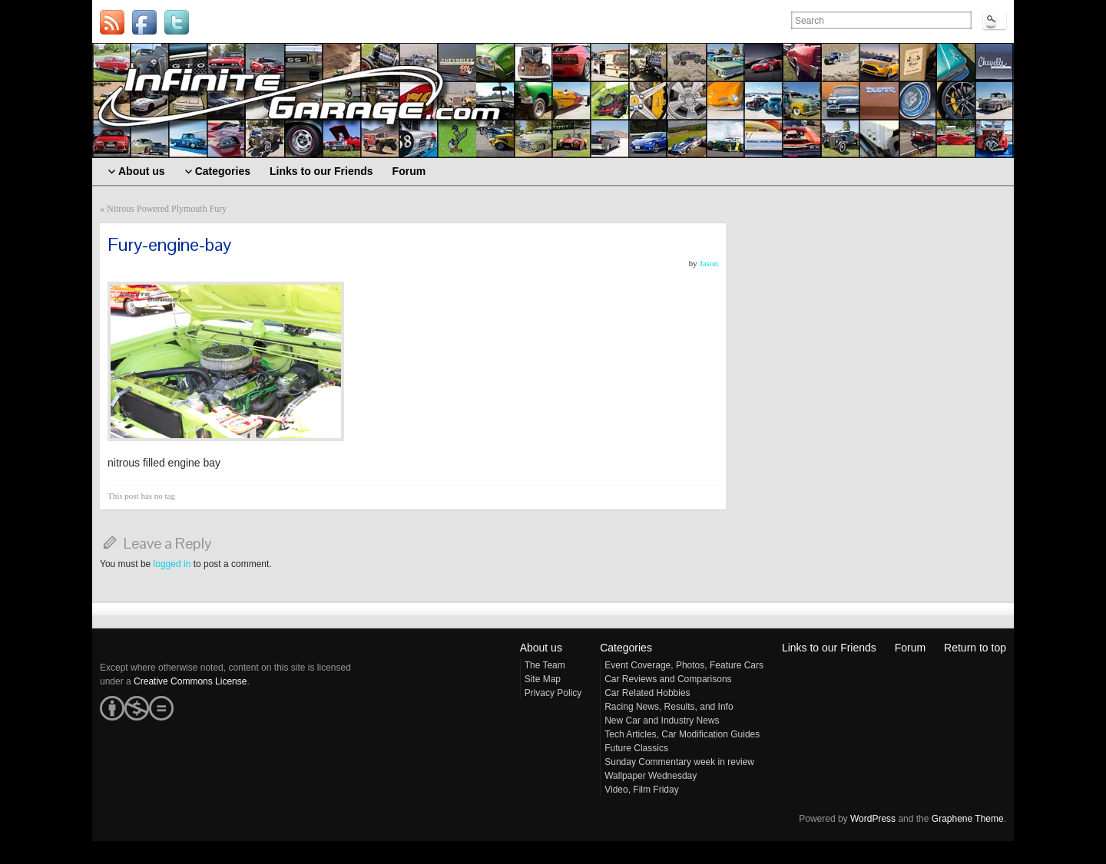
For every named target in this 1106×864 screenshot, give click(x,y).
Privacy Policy (553, 693)
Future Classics (636, 748)
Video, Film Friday (641, 789)
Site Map (543, 679)
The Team (545, 665)
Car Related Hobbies (647, 693)
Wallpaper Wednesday (650, 775)
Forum (910, 647)
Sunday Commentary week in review (679, 762)
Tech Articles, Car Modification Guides (682, 734)
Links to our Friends (829, 647)
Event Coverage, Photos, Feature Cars (683, 665)
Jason (709, 263)
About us (541, 647)
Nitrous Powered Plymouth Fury (167, 208)
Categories (626, 647)
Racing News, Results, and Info (668, 706)
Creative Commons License (190, 681)
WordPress (873, 818)
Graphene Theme (968, 818)
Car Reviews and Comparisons (667, 679)
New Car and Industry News (661, 720)
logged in (172, 564)
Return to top (975, 647)
